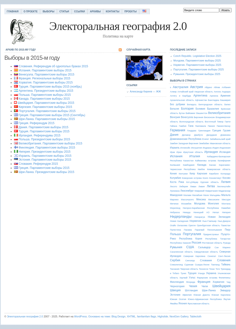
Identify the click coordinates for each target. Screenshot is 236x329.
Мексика (201, 199)
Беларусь (191, 104)
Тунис (183, 273)
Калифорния (224, 160)
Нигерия (226, 212)
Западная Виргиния (188, 143)
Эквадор (225, 290)
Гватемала (200, 126)
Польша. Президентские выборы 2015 (44, 139)
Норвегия (195, 220)
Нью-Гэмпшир (209, 221)
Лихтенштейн (223, 186)
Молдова (199, 203)
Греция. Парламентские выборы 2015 (44, 168)
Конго (205, 178)
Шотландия (191, 290)
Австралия (180, 87)
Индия (215, 148)
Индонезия (225, 148)
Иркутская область (193, 152)
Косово (226, 178)
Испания (176, 156)
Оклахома (182, 225)
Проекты (131, 11)
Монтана (225, 203)
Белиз (227, 104)
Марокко (174, 199)
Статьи (64, 11)
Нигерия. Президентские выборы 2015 (44, 151)
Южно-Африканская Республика (205, 299)
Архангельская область (182, 100)
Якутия (226, 299)
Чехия (193, 286)
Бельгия (174, 108)
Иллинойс (185, 148)
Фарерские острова (207, 278)
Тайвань (225, 264)
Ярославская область (198, 303)
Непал (216, 212)
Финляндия (177, 281)
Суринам (188, 264)
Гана (190, 126)
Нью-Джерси (224, 221)
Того (218, 269)
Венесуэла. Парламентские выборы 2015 (46, 74)
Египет (205, 139)
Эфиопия (187, 295)
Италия (194, 156)
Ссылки (79, 11)
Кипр (192, 173)
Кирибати (214, 173)
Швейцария (221, 286)
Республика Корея (190, 238)
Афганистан (201, 100)
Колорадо (225, 173)
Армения (225, 95)
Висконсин (209, 117)
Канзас (212, 165)
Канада (201, 164)
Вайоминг (191, 113)
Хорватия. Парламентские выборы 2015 (46, 82)
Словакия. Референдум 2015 (38, 163)
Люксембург (187, 190)
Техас (212, 269)
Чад (228, 282)
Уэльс (192, 277)
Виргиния (198, 117)
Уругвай (183, 278)
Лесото (173, 186)
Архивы (95, 11)
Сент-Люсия (224, 256)
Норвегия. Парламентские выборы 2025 (197, 64)
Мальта (225, 195)
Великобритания (219, 113)
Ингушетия (196, 148)
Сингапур (190, 260)
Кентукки (183, 173)
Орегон (192, 225)
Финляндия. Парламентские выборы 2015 (47, 147)
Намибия (225, 208)
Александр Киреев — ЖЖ (145, 91)
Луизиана (175, 191)
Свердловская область (206, 252)
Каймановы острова (205, 160)
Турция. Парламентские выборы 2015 (44, 131)
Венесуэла (187, 117)
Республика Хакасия (180, 243)
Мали (206, 195)
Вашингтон (201, 113)
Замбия (174, 143)
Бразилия (213, 108)
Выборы (48, 11)
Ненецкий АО (201, 212)
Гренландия (204, 130)
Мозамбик (186, 203)
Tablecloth (195, 316)
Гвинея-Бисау (223, 126)
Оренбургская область (208, 225)
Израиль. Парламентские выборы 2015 (45, 155)
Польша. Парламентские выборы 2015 (45, 95)
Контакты (112, 11)
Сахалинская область (181, 252)
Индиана (207, 148)
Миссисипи (213, 199)
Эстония (175, 294)
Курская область (209, 182)
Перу (227, 229)
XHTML (131, 316)
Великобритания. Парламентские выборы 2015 (50, 143)
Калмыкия (175, 165)
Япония (182, 303)
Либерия (183, 186)
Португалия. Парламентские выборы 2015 (47, 111)
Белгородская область (210, 104)
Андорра (226, 91)
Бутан (182, 113)
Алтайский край (185, 91)
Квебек (201, 169)
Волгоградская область (191, 121)
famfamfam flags (146, 316)
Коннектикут (215, 178)
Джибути (198, 135)
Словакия (206, 260)
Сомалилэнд (176, 264)
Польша (175, 234)
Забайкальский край (220, 139)
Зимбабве (204, 143)
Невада (186, 212)
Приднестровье (211, 234)
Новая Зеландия (219, 216)
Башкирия (225, 100)
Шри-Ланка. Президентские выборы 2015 (46, 172)
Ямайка (174, 303)
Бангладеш (213, 100)
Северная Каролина (194, 256)
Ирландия (211, 152)
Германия (177, 130)
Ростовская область (212, 243)
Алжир (173, 91)
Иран (179, 152)
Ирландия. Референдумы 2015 (39, 135)
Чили (205, 286)
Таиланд (215, 264)
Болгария (187, 108)
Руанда (226, 243)
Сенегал (211, 256)
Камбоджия (188, 165)
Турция (192, 273)
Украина (211, 273)
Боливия (200, 108)
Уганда (201, 273)
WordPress (80, 316)
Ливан (193, 186)
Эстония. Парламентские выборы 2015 (45, 159)
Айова (217, 87)
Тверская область (189, 269)
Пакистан (225, 225)
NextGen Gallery (179, 316)
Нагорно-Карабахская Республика (201, 208)
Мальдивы (215, 195)
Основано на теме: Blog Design (106, 316)
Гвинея (211, 126)
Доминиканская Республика (185, 139)
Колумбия (175, 178)
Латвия (225, 182)
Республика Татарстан (217, 239)
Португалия (192, 234)
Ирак (172, 152)
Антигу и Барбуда (180, 96)
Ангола (217, 91)
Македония (176, 195)
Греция (216, 130)
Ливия (202, 186)
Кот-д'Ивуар (192, 182)
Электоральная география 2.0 (25, 316)
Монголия (213, 203)
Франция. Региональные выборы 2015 (44, 78)
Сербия (175, 260)
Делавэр (186, 135)
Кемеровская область (218, 169)
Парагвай (199, 230)
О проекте (31, 11)
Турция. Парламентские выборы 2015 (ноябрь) (50, 86)
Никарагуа (199, 217)
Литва (211, 186)
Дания (174, 134)
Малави (188, 195)
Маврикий (199, 191)
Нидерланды (181, 216)
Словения (223, 260)
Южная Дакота (201, 295)
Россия (196, 242)
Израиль (175, 147)
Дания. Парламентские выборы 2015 (43, 127)
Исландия (224, 152)
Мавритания (211, 191)
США (190, 247)
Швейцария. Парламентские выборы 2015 (45, 103)
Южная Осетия (178, 299)
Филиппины (224, 278)
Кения (173, 173)
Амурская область (203, 91)
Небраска (175, 212)
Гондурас (191, 130)
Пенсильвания (214, 230)
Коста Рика (177, 182)
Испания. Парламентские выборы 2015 (45, 70)
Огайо (173, 225)
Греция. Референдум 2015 (36, 123)
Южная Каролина (221, 295)
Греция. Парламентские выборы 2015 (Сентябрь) (52, 115)
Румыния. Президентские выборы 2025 (196, 74)
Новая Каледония (179, 221)
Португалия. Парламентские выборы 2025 (198, 69)
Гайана (173, 126)
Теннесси (203, 269)
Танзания (174, 269)
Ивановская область (220, 143)
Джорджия (211, 135)
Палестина (175, 230)
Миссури (226, 199)
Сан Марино (222, 247)
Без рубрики (177, 104)
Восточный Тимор (214, 121)
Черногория (177, 286)
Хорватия (218, 281)
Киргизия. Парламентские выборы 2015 (45, 107)
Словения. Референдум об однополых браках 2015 (53, 66)
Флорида (190, 282)
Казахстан (188, 160)
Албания (226, 87)
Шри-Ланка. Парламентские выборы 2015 (47, 119)
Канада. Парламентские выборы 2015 (44, 98)
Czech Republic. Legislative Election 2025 (197, 55)
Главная (13, 11)
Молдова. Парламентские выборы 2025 (197, 60)
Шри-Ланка (209, 290)
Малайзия (197, 195)
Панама (188, 230)
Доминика (225, 135)
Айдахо (208, 87)
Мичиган (174, 203)
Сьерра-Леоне (202, 264)
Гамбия (182, 126)
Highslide (162, 316)
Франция (204, 282)
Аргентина (200, 95)
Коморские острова (192, 178)
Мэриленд (175, 208)
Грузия (226, 130)
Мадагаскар (224, 191)
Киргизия (202, 173)
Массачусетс (187, 199)
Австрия (196, 87)
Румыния (176, 247)
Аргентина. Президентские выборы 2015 (46, 90)
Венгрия (175, 117)
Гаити (227, 121)
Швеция (175, 290)
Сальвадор (204, 247)
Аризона (214, 96)
